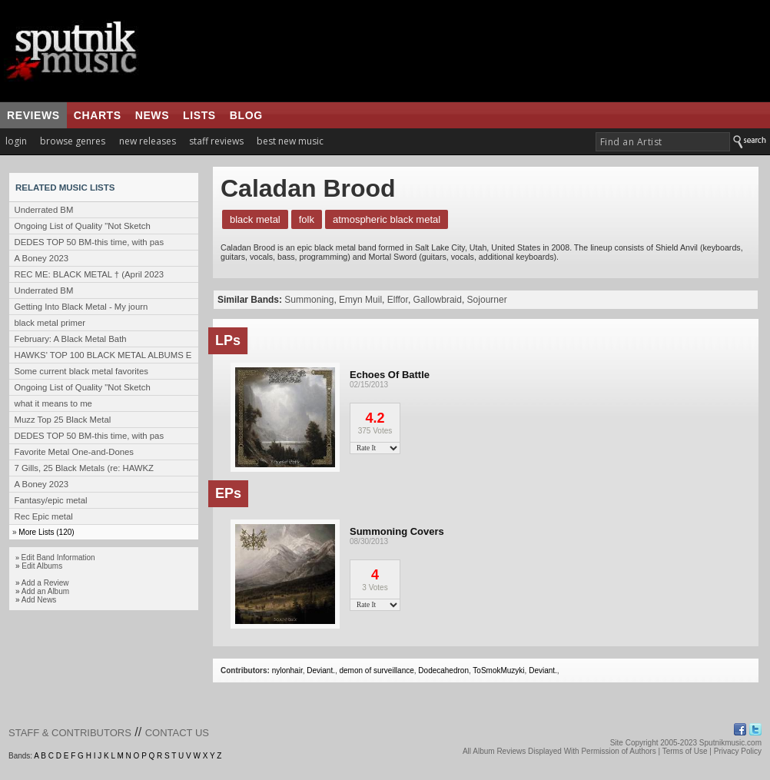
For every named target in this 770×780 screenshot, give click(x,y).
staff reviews (216, 141)
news (152, 115)
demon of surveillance (377, 670)
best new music (290, 141)
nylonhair (287, 670)
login (16, 141)
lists (199, 115)
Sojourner (487, 299)
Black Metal (255, 219)
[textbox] (663, 141)
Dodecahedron (443, 670)
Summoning (309, 299)
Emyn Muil (360, 299)
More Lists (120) (46, 532)
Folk (306, 219)
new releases (147, 141)
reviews (33, 115)
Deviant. (321, 670)
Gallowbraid (437, 299)
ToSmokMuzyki (498, 670)
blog (246, 115)
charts (97, 115)
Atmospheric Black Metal (386, 219)
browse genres (72, 141)
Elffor (397, 299)
